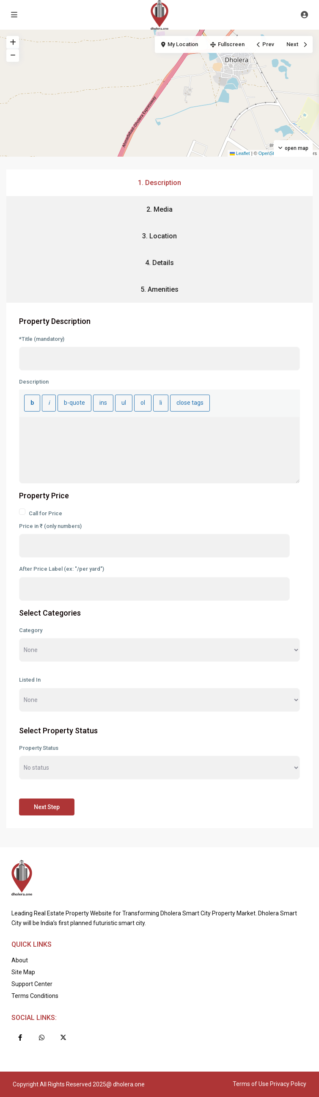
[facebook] (20, 1037)
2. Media (159, 209)
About (19, 960)
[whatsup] (41, 1037)
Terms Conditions (34, 995)
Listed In (30, 680)
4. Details (159, 263)
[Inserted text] (103, 403)
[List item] (160, 403)
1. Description (159, 183)
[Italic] (49, 403)
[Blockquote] (74, 403)
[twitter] (63, 1037)
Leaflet (240, 153)
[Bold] (32, 403)
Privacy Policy (288, 1083)
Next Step (47, 807)
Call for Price (40, 512)
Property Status (38, 748)
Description (34, 382)
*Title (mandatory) (41, 339)
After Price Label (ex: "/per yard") (61, 569)
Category (30, 630)
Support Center (31, 984)
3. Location (159, 236)
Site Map (23, 972)
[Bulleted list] (123, 403)
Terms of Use (251, 1083)
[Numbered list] (142, 403)
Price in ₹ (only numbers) (50, 526)
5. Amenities (159, 289)
